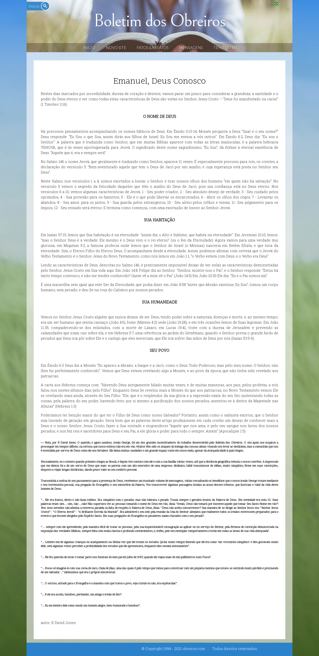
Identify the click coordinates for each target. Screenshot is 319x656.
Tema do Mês (226, 47)
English (285, 3)
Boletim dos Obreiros (159, 21)
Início (89, 47)
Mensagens (191, 47)
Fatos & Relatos (153, 47)
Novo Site (116, 47)
